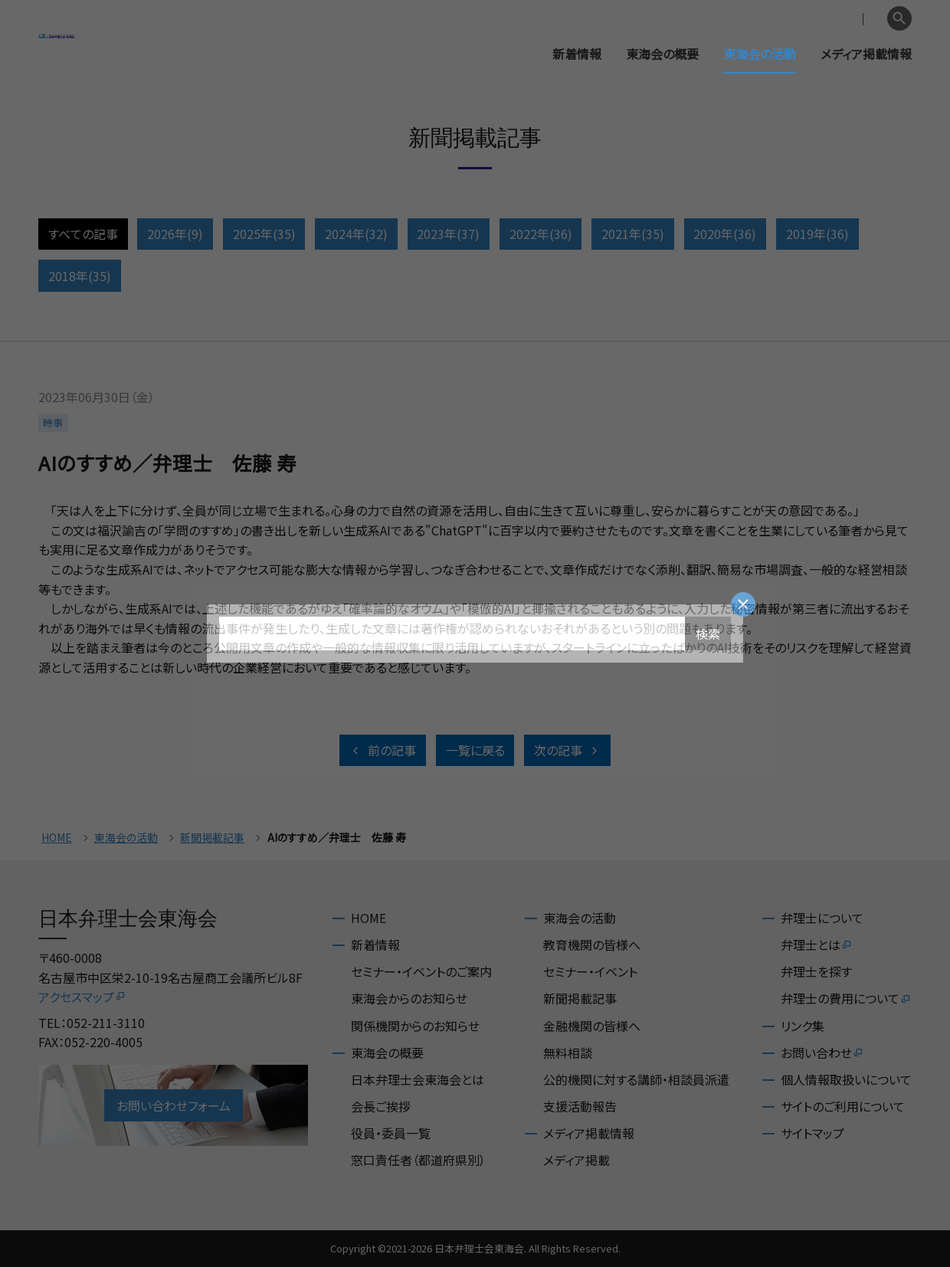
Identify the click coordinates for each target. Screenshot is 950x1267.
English (859, 18)
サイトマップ (812, 1133)
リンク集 (802, 1025)
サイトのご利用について (843, 1106)
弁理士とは (817, 944)
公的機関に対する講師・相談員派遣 (636, 1079)
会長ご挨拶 (381, 1106)
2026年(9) (175, 233)
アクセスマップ (82, 996)
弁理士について (822, 917)
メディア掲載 (576, 1159)
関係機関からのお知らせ (415, 1025)
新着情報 (576, 53)
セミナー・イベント (590, 971)
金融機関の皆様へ (591, 1025)
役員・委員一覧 (391, 1133)
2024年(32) (356, 233)
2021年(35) (632, 233)
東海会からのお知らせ (409, 998)
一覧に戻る (475, 750)
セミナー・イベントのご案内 (421, 971)
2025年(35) (264, 233)
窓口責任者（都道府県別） (418, 1159)
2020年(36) (724, 233)
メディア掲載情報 (866, 53)
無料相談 (567, 1052)
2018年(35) (79, 276)
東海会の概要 (662, 53)
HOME (56, 837)
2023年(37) (448, 233)
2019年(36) (817, 233)
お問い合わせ (822, 1052)
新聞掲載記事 (212, 837)
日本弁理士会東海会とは (417, 1079)
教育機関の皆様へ (591, 944)
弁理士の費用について (846, 998)
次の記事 (567, 750)
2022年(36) (540, 233)
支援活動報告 (580, 1106)
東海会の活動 (759, 53)
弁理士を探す (816, 971)
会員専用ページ (783, 18)
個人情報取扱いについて (846, 1079)
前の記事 (382, 750)
